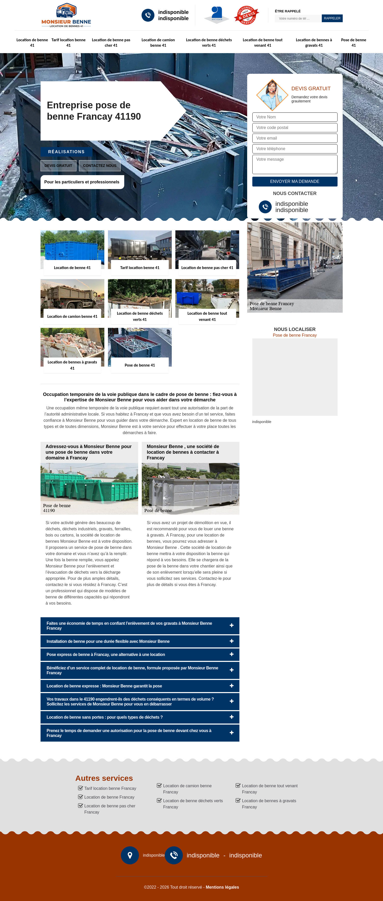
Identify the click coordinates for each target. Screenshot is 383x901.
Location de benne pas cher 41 (111, 42)
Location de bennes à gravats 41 (314, 42)
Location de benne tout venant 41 (263, 42)
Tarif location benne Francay (110, 788)
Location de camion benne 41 (158, 42)
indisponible (173, 12)
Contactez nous (100, 166)
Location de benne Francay (109, 797)
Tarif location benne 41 (68, 42)
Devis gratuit (58, 166)
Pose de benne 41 (353, 42)
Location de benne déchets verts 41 (209, 42)
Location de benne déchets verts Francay (193, 804)
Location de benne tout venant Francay (270, 789)
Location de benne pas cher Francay (109, 809)
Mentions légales (222, 887)
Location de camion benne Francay (187, 789)
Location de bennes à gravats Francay (269, 804)
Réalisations (66, 152)
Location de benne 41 (32, 42)
